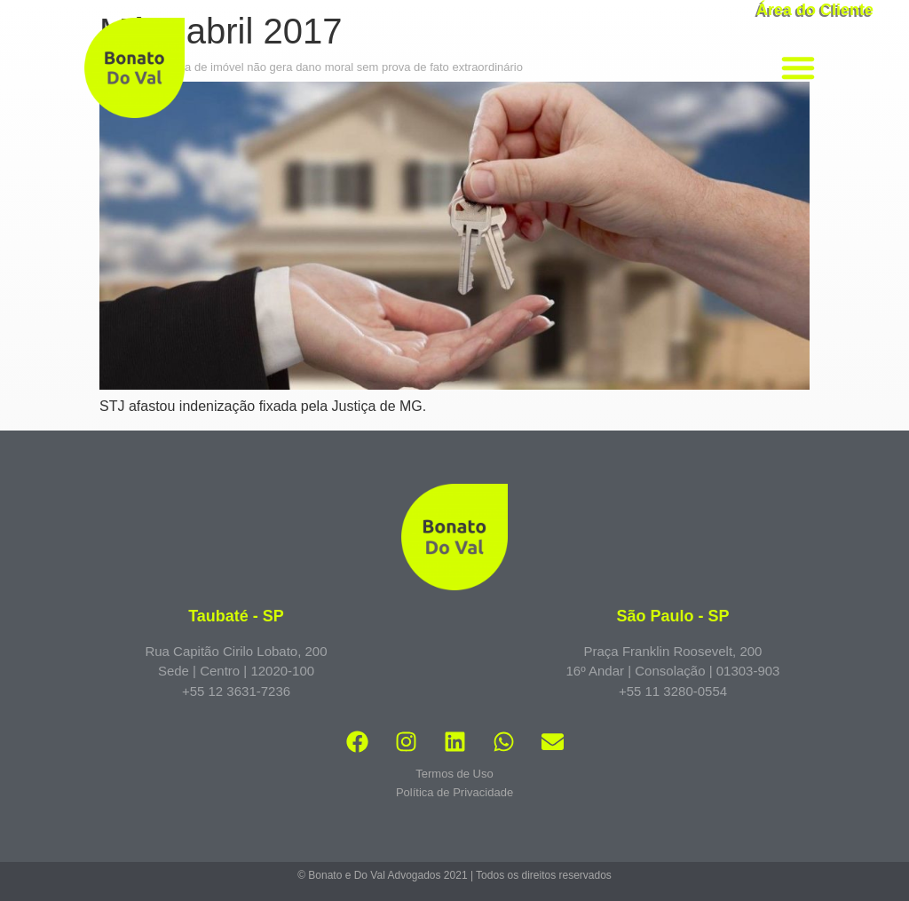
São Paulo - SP (672, 616)
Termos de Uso (454, 773)
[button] (798, 67)
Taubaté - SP (236, 616)
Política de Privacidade (454, 792)
